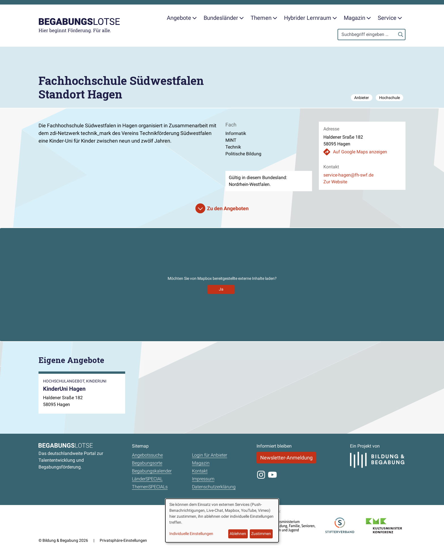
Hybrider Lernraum (310, 17)
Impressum (203, 479)
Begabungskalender (152, 471)
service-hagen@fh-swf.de (348, 175)
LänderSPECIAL (147, 479)
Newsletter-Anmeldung (286, 458)
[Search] (371, 34)
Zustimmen (261, 533)
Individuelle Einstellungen (191, 533)
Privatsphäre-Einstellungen (123, 540)
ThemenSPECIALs (150, 486)
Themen (264, 17)
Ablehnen (238, 533)
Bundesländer (224, 17)
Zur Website (335, 181)
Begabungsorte (147, 463)
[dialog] (222, 520)
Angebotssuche (147, 455)
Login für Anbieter (209, 455)
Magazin (357, 17)
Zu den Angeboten (228, 208)
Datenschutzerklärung (214, 486)
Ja (221, 289)
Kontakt (200, 471)
